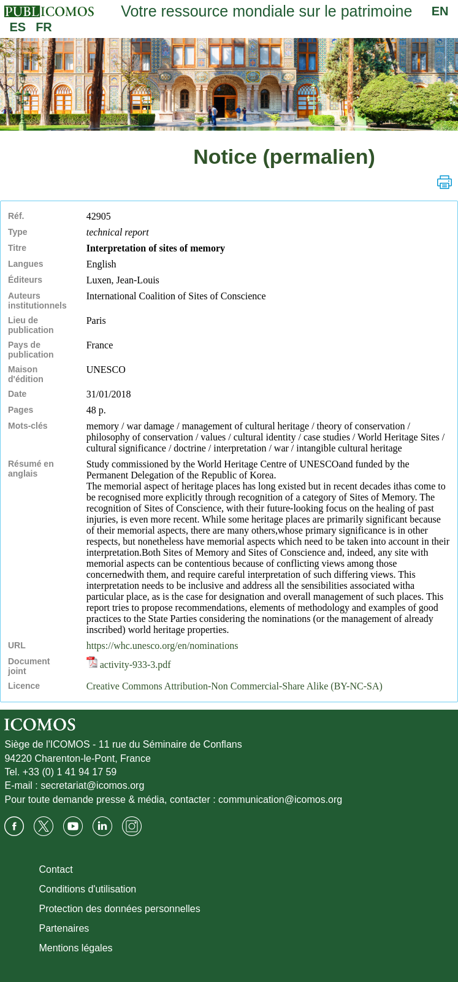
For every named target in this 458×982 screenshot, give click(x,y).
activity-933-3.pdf (128, 664)
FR (44, 27)
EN (440, 11)
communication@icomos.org (280, 799)
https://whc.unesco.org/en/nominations (162, 645)
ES (17, 27)
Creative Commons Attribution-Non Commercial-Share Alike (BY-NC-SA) (234, 686)
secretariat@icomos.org (92, 785)
